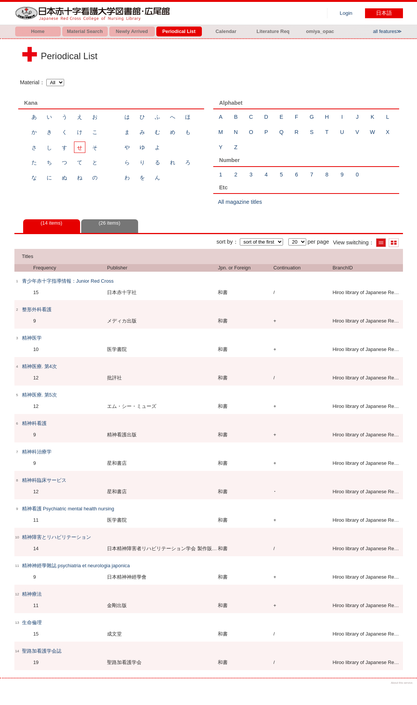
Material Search (85, 31)
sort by (224, 242)
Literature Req (273, 31)
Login (346, 13)
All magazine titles (240, 202)
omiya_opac (320, 31)
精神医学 (32, 338)
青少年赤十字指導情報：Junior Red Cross (68, 281)
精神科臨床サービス (44, 480)
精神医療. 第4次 (39, 366)
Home (38, 31)
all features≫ (387, 31)
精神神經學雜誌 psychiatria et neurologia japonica (76, 565)
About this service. (402, 683)
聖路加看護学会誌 (41, 651)
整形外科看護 (37, 309)
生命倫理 (32, 622)
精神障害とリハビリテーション (56, 537)
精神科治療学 (37, 452)
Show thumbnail (394, 242)
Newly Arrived (132, 31)
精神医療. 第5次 (39, 395)
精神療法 (32, 594)
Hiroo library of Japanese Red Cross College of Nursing (94, 13)
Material (29, 82)
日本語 (384, 13)
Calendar (226, 31)
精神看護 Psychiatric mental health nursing (68, 508)
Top (404, 692)
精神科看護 (34, 423)
